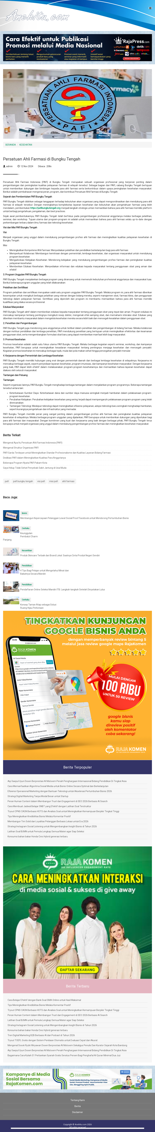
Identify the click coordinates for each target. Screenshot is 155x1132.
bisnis (24, 513)
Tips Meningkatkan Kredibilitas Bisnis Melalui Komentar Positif (39, 816)
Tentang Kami (77, 1100)
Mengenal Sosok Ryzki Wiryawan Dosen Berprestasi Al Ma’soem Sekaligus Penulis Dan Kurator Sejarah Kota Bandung (67, 1045)
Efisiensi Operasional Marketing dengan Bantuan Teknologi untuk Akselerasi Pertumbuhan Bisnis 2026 (60, 791)
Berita (78, 1106)
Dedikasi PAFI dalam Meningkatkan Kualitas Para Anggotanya (34, 457)
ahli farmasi (68, 481)
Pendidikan (27, 566)
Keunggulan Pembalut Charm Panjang (20, 536)
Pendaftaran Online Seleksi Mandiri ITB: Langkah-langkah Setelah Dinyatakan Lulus (62, 589)
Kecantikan (27, 550)
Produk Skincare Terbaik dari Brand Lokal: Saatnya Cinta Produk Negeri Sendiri (60, 555)
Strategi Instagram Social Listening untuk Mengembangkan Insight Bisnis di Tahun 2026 (52, 826)
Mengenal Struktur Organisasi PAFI (21, 447)
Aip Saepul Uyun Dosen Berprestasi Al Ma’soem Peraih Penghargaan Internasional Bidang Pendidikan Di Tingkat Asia (67, 781)
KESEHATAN (25, 144)
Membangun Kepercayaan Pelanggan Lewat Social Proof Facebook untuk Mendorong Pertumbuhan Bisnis (74, 518)
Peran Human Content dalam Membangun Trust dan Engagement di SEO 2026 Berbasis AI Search (58, 801)
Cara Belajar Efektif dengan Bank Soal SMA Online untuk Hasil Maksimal (44, 1000)
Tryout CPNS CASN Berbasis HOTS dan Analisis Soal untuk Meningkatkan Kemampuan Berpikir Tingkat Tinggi (63, 811)
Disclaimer (77, 1112)
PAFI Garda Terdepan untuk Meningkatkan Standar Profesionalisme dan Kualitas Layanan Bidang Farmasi (57, 452)
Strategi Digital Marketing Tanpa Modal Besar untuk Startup (38, 796)
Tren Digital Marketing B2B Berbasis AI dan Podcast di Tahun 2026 (41, 1035)
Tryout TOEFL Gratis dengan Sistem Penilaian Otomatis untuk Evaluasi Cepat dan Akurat (53, 1040)
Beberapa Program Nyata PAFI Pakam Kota (25, 462)
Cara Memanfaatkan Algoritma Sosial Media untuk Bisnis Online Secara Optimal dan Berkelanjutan (58, 786)
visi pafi (41, 481)
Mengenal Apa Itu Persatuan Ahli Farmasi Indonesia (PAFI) (32, 442)
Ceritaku (25, 528)
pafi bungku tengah (23, 481)
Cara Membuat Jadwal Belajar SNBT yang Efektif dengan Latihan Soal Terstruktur (49, 806)
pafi (7, 481)
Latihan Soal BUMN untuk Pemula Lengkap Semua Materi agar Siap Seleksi (46, 831)
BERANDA (11, 144)
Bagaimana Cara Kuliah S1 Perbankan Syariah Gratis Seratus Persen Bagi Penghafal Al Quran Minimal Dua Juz (64, 1055)
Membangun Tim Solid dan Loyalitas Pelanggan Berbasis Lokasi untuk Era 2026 (48, 821)
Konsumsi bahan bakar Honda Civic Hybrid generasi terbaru (38, 836)
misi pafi (53, 481)
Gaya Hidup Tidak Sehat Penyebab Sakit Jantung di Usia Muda (34, 468)
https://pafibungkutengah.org (45, 208)
